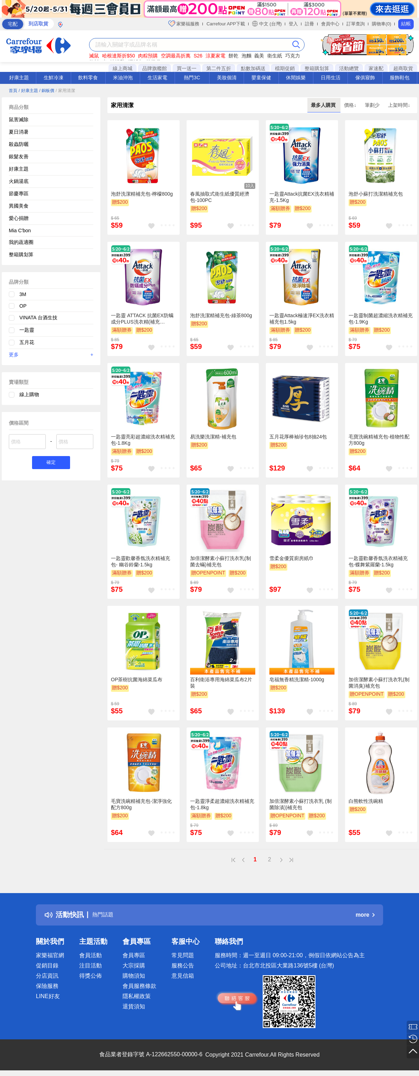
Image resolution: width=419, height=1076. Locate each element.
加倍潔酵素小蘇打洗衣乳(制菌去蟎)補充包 (220, 561)
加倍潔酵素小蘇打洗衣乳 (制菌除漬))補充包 (300, 804)
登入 (293, 23)
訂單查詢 (355, 23)
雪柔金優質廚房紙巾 (291, 558)
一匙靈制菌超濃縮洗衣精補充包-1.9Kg (381, 319)
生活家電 (157, 77)
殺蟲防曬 (19, 144)
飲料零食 (88, 77)
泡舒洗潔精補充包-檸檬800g (142, 194)
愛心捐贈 (19, 218)
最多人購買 (324, 105)
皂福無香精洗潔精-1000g (296, 679)
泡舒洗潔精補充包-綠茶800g (221, 315)
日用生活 (330, 77)
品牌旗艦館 (154, 68)
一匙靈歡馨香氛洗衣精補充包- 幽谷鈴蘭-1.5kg (140, 561)
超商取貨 (403, 68)
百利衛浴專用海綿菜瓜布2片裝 (221, 683)
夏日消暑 (19, 132)
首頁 (13, 90)
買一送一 (186, 68)
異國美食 (19, 206)
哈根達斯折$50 (118, 56)
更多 (51, 354)
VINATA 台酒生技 (38, 317)
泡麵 (246, 56)
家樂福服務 (184, 23)
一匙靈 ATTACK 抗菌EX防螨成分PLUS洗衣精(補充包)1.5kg (142, 319)
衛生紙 (274, 56)
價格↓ (351, 105)
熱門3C (192, 77)
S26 (198, 56)
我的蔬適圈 (21, 242)
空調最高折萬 (175, 56)
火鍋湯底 (19, 181)
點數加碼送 (253, 68)
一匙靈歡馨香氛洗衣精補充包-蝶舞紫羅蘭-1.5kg (378, 561)
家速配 (376, 68)
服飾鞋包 (399, 77)
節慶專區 (19, 193)
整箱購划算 (317, 68)
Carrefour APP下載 (225, 23)
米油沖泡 (123, 77)
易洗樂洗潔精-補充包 (213, 436)
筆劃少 (373, 105)
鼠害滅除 (19, 119)
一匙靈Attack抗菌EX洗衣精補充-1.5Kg (301, 197)
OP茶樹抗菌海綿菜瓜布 (136, 679)
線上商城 (122, 68)
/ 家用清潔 (65, 90)
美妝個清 (227, 77)
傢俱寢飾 (365, 77)
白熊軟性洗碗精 (366, 801)
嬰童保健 (261, 77)
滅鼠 (94, 56)
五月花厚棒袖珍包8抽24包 (298, 436)
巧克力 (292, 56)
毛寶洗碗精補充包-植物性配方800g (379, 440)
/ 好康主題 (28, 90)
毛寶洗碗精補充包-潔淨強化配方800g (141, 804)
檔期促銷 (285, 68)
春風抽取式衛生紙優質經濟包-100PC (219, 197)
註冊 (309, 23)
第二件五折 (218, 68)
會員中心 (330, 23)
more (365, 915)
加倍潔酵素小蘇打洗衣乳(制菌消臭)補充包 (379, 683)
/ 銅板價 (46, 90)
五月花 (26, 342)
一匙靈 (26, 330)
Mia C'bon (20, 230)
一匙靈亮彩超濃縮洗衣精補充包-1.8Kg (143, 440)
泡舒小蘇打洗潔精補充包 (376, 194)
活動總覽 (349, 68)
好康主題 (19, 77)
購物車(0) (381, 23)
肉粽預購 (148, 56)
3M (22, 294)
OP (22, 306)
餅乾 (233, 56)
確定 (51, 463)
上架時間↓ (399, 105)
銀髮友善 (19, 156)
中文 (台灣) (267, 23)
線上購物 (29, 394)
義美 (259, 56)
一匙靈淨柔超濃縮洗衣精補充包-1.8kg (222, 804)
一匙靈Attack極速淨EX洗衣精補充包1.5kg (301, 319)
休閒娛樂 (296, 77)
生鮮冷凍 (53, 77)
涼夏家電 (215, 56)
